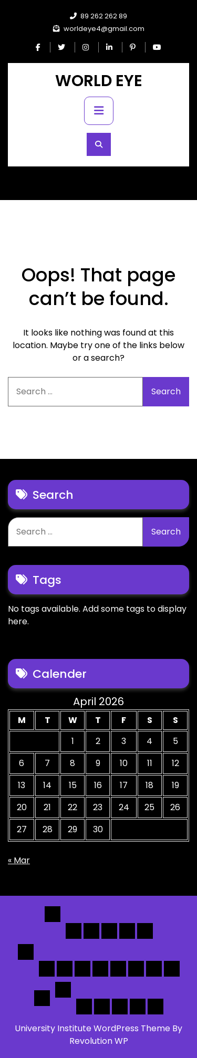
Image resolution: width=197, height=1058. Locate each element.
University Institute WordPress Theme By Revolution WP (98, 1034)
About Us (102, 1006)
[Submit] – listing (155, 1006)
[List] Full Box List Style (82, 969)
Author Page (84, 1006)
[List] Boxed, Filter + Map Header (47, 969)
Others (63, 990)
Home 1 (73, 931)
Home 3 (109, 931)
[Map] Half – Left (136, 969)
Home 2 (91, 931)
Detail (42, 998)
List (26, 952)
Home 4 (127, 931)
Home (52, 914)
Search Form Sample (120, 1006)
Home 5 (145, 931)
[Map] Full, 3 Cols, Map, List (118, 969)
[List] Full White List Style (64, 969)
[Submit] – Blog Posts (138, 1006)
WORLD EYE (98, 81)
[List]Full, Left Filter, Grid (100, 969)
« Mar (19, 860)
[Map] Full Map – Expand (172, 969)
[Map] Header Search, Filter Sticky (154, 969)
